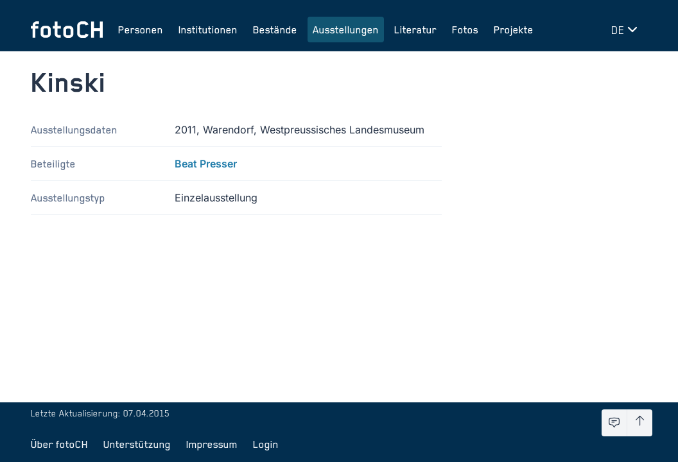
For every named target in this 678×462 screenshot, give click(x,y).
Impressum (212, 444)
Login (266, 444)
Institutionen (208, 29)
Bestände (275, 29)
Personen (140, 29)
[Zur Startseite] (67, 29)
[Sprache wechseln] (626, 29)
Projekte (514, 29)
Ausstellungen (346, 29)
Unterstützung (137, 444)
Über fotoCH (59, 444)
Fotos (465, 29)
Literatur (415, 29)
